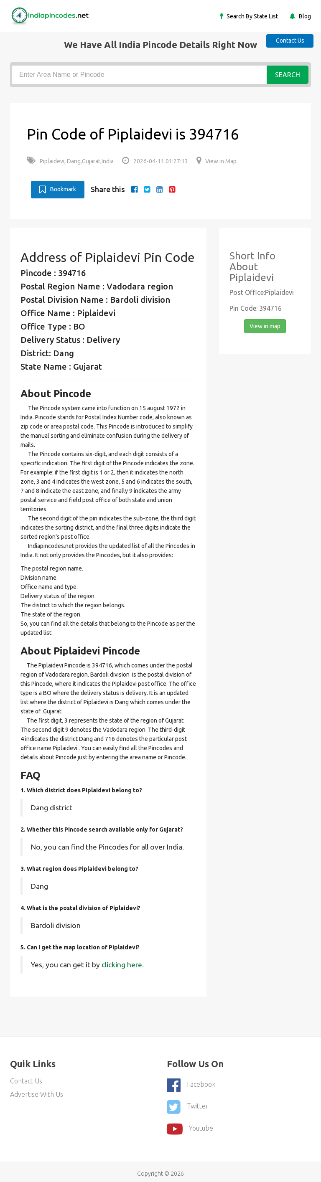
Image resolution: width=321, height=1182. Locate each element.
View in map (265, 325)
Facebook (191, 1084)
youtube (190, 1125)
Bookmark (57, 188)
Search (287, 75)
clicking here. (123, 964)
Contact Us (287, 40)
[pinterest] (172, 189)
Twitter (188, 1104)
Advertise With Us (36, 1093)
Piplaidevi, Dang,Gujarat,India (70, 161)
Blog (304, 16)
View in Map (216, 161)
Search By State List (251, 16)
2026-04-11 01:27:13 (155, 161)
